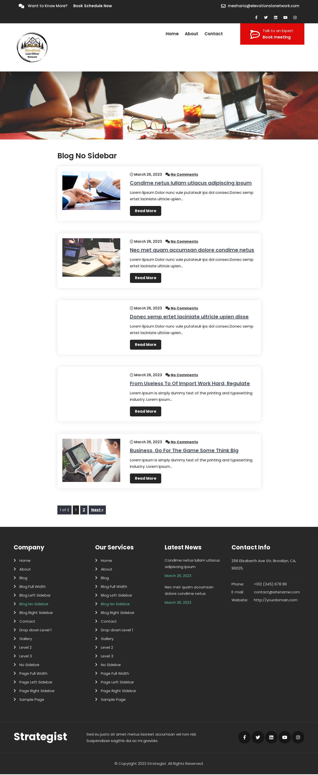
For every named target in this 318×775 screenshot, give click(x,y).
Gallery (25, 639)
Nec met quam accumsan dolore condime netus (192, 249)
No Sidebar (29, 665)
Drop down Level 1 (35, 630)
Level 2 (25, 648)
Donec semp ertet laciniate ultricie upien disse (189, 316)
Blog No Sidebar (33, 604)
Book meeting (277, 37)
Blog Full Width (32, 587)
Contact (213, 34)
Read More (145, 210)
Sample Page (31, 700)
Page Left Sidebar (35, 682)
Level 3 (25, 656)
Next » (97, 510)
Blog (23, 578)
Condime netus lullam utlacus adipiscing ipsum (191, 182)
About (191, 34)
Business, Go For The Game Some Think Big (184, 450)
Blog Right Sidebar (36, 613)
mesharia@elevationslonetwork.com (263, 5)
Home (172, 34)
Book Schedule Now (92, 5)
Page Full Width (33, 674)
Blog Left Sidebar (35, 596)
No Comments (184, 174)
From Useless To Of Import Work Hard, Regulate (190, 383)
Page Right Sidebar (37, 691)
